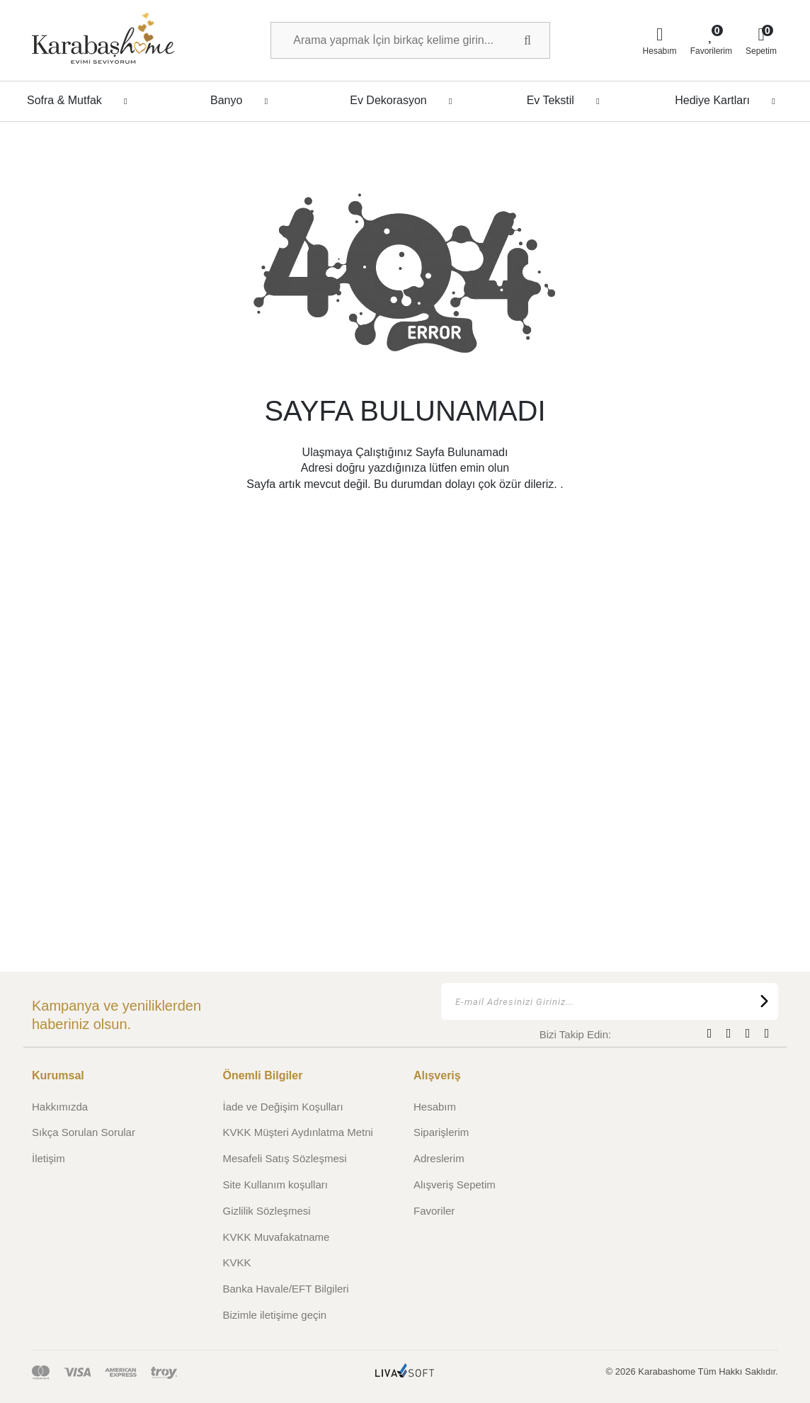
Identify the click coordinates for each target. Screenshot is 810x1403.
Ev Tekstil (567, 100)
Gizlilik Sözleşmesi (267, 1211)
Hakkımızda (60, 1107)
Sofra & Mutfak (81, 100)
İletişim (48, 1158)
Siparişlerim (441, 1132)
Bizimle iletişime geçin (275, 1315)
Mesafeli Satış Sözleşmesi (285, 1158)
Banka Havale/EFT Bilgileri (286, 1289)
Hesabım (434, 1107)
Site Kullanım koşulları (275, 1184)
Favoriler (434, 1211)
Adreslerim (438, 1158)
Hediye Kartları (729, 100)
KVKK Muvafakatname (276, 1237)
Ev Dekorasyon (405, 100)
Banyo (242, 100)
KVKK (237, 1262)
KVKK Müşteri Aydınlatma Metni (298, 1132)
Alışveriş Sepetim (454, 1184)
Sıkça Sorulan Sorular (83, 1132)
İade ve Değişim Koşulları (283, 1107)
